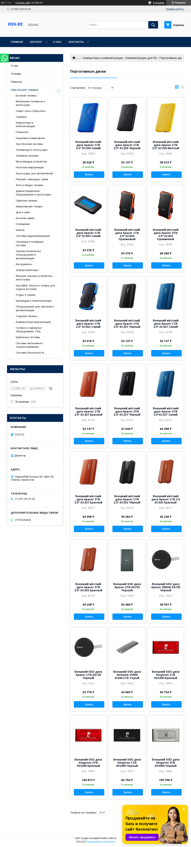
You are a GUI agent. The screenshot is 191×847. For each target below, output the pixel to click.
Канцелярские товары (29, 206)
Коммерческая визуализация (33, 322)
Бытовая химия (25, 218)
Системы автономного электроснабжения (29, 345)
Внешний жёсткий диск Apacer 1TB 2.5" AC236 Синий (88, 145)
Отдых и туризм (25, 294)
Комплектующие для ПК (141, 58)
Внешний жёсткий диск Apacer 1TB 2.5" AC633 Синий (88, 233)
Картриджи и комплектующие (33, 300)
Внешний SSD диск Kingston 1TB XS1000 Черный (127, 762)
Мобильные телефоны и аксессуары (30, 103)
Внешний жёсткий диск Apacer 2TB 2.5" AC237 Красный (88, 499)
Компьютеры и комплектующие (103, 58)
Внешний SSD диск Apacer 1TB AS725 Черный (88, 675)
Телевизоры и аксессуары (32, 149)
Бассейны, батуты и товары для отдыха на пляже (35, 287)
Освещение (23, 224)
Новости (16, 81)
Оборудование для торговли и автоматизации (35, 308)
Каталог (36, 41)
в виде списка (182, 88)
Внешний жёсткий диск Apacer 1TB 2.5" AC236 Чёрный (127, 145)
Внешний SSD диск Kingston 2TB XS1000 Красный (88, 762)
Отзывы (16, 73)
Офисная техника (26, 200)
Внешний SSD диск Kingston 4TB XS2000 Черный (166, 762)
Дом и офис (23, 212)
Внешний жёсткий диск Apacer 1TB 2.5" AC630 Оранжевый (127, 234)
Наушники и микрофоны (30, 138)
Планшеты (22, 132)
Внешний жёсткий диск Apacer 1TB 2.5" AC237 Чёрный (127, 323)
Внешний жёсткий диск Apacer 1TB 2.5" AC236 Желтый (165, 145)
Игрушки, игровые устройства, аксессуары (34, 277)
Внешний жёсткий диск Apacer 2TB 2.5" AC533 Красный (88, 587)
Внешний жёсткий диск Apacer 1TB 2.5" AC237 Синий (166, 323)
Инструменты (24, 264)
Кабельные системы (28, 337)
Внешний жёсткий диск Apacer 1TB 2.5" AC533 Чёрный (127, 499)
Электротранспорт (27, 270)
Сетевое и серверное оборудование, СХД (29, 329)
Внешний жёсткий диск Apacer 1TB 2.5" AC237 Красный (88, 411)
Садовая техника (26, 316)
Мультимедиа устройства (31, 161)
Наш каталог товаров (24, 89)
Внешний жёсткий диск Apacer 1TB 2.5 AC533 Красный (165, 499)
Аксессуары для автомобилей (34, 173)
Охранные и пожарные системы (29, 243)
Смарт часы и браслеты (30, 111)
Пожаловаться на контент (101, 841)
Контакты (76, 41)
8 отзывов (158, 2)
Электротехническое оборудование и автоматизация (28, 255)
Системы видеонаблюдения (33, 235)
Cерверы (21, 116)
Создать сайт (22, 2)
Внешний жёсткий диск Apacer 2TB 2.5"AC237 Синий (166, 411)
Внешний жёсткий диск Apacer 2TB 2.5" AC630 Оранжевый (166, 234)
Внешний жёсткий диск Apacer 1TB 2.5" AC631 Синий (88, 323)
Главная (17, 41)
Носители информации (30, 167)
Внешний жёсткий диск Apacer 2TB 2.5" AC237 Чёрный (127, 411)
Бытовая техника (26, 95)
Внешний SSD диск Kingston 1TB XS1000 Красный (166, 675)
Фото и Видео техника (29, 185)
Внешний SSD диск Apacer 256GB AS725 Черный (165, 587)
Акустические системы (29, 144)
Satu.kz (113, 838)
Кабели (20, 230)
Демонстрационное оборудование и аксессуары (33, 193)
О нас (57, 41)
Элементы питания (27, 155)
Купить (89, 174)
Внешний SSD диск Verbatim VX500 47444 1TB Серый (127, 675)
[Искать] (153, 25)
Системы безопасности (30, 352)
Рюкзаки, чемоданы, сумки (32, 179)
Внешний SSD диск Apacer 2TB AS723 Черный (127, 587)
